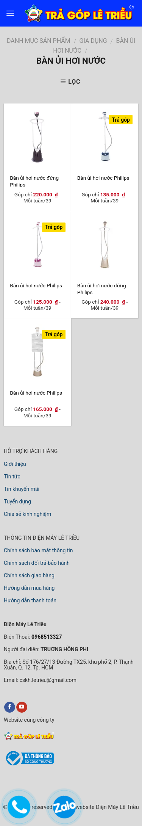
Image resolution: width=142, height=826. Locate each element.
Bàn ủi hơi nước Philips (103, 178)
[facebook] (9, 707)
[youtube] (21, 707)
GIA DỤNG (93, 40)
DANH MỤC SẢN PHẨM (38, 40)
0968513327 (46, 637)
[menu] (10, 13)
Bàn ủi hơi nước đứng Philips (34, 181)
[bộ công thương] (29, 764)
